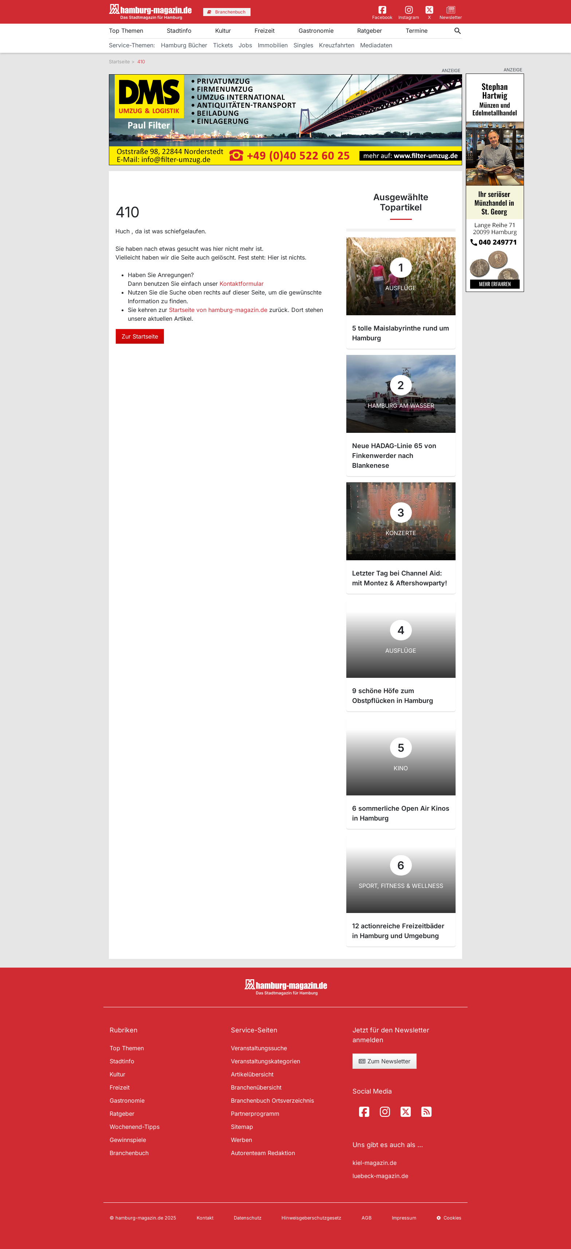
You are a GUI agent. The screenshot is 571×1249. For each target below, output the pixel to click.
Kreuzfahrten (336, 45)
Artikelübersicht (252, 1074)
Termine (417, 30)
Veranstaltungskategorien (265, 1061)
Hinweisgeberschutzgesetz (311, 1218)
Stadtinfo (179, 30)
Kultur (223, 30)
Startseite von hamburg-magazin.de (219, 309)
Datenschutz (247, 1218)
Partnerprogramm (255, 1113)
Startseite (119, 61)
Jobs (245, 45)
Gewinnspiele (128, 1139)
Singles (303, 45)
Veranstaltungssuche (259, 1048)
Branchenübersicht (256, 1087)
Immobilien (273, 45)
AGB (366, 1218)
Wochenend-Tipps (135, 1126)
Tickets (223, 45)
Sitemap (242, 1126)
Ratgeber (369, 30)
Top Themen (126, 30)
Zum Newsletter (384, 1061)
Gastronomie (316, 30)
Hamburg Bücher (184, 45)
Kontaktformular (242, 283)
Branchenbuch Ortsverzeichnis (272, 1100)
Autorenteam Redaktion (263, 1153)
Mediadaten (376, 45)
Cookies (449, 1218)
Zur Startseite (140, 336)
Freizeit (265, 30)
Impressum (404, 1218)
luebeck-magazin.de (380, 1175)
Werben (241, 1139)
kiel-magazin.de (375, 1162)
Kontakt (205, 1218)
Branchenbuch (129, 1153)
